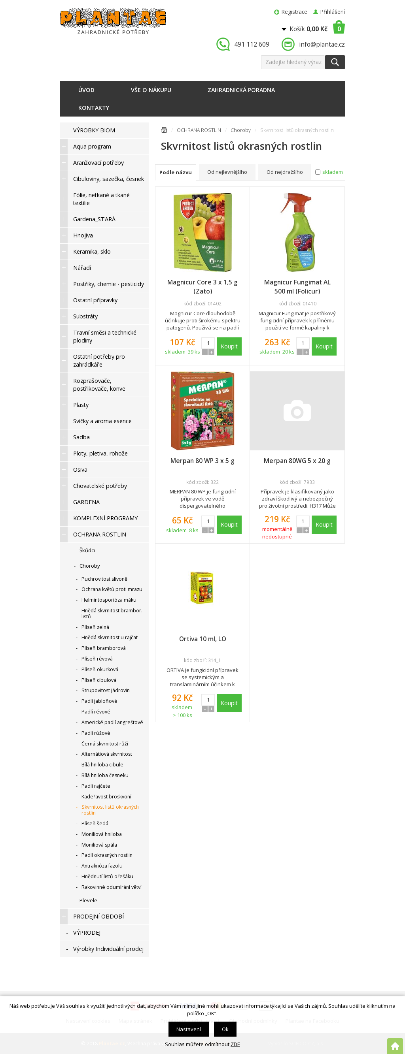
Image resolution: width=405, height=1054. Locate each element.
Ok (225, 1029)
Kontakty (93, 107)
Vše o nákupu (151, 90)
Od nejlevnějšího (227, 171)
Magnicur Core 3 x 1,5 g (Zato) (202, 286)
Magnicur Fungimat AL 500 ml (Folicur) (297, 286)
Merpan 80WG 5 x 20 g (297, 460)
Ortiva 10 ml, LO (202, 638)
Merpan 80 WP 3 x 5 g (202, 460)
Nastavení (188, 1029)
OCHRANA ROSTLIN (199, 130)
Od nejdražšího (285, 171)
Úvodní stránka (164, 131)
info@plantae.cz (322, 44)
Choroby (241, 130)
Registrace (294, 11)
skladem (332, 171)
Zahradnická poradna (241, 90)
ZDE (235, 1044)
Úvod (86, 90)
